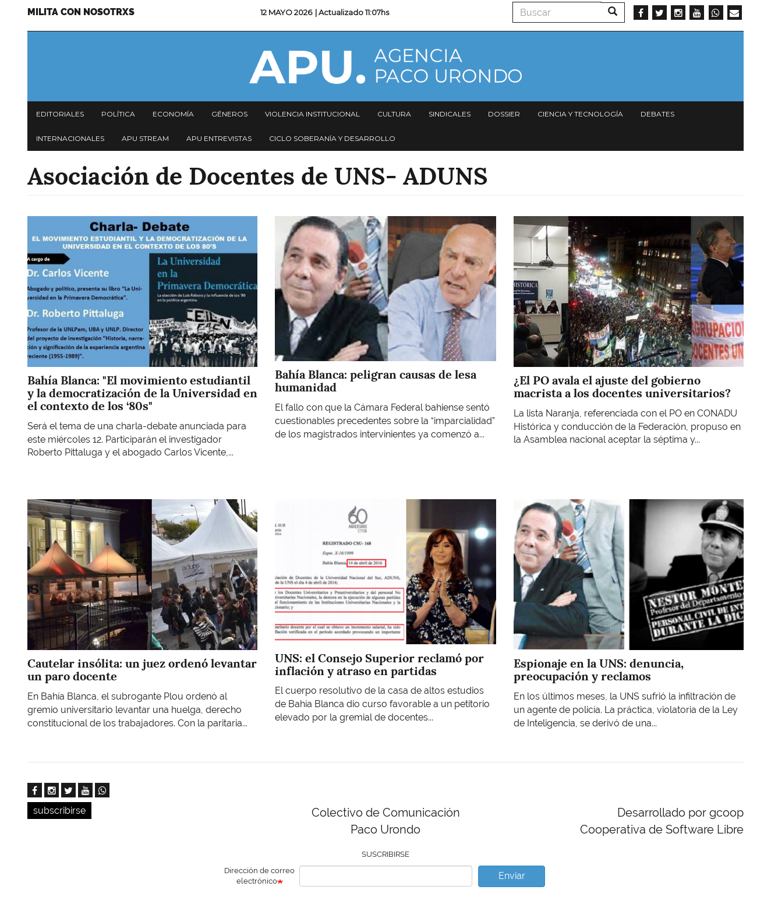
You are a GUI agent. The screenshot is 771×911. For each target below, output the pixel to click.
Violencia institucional (312, 114)
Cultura (394, 114)
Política (118, 114)
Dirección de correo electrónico (259, 876)
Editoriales (60, 114)
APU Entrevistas (219, 138)
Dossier (504, 114)
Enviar (511, 875)
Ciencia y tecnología (580, 114)
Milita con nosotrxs (81, 11)
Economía (173, 114)
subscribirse (59, 810)
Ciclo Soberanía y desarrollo (332, 138)
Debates (657, 114)
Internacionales (70, 138)
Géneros (229, 114)
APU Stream (145, 138)
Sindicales (450, 114)
